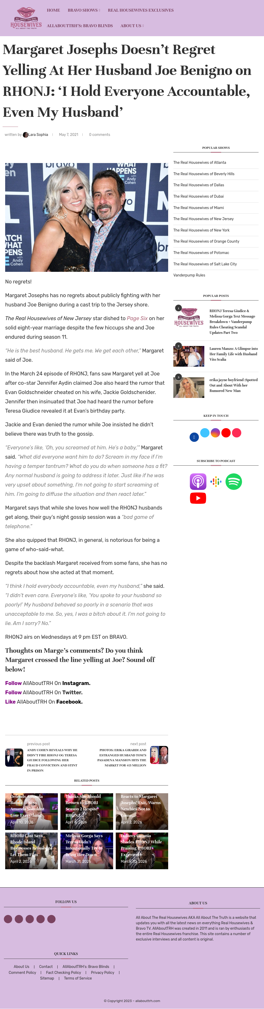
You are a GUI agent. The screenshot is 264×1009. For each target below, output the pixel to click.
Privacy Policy (102, 973)
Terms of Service (78, 978)
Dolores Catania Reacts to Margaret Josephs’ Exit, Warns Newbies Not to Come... (141, 802)
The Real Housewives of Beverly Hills (203, 174)
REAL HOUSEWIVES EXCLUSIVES (141, 10)
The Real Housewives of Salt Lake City (205, 264)
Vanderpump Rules (189, 275)
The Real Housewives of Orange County (206, 241)
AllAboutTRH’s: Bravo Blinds (80, 25)
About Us (131, 25)
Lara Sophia (36, 135)
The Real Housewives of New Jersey (203, 219)
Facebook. (69, 702)
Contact (46, 967)
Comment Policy (22, 973)
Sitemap (47, 978)
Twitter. (72, 692)
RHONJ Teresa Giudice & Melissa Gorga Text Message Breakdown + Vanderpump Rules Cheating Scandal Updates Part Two (232, 322)
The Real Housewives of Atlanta (199, 162)
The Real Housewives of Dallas (198, 185)
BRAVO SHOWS (83, 10)
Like (10, 702)
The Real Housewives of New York (201, 230)
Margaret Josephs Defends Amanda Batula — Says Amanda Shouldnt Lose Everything (27, 802)
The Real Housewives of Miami (198, 208)
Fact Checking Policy (63, 973)
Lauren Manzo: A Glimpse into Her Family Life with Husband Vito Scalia (233, 354)
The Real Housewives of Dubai (198, 196)
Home (53, 10)
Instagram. (76, 683)
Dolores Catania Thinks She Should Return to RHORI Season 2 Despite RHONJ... (83, 802)
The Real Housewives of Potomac (201, 253)
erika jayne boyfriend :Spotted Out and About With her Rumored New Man (233, 385)
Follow (13, 683)
